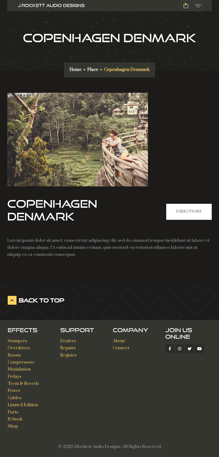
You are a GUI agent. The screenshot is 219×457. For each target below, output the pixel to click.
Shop (13, 426)
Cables (14, 398)
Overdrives (19, 348)
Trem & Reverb (23, 383)
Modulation (19, 369)
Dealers (68, 341)
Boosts (14, 355)
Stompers (17, 341)
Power (14, 390)
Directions (189, 211)
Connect (121, 348)
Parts (13, 412)
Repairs (68, 348)
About (119, 341)
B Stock (15, 419)
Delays (14, 376)
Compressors (21, 362)
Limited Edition (23, 405)
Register (68, 355)
